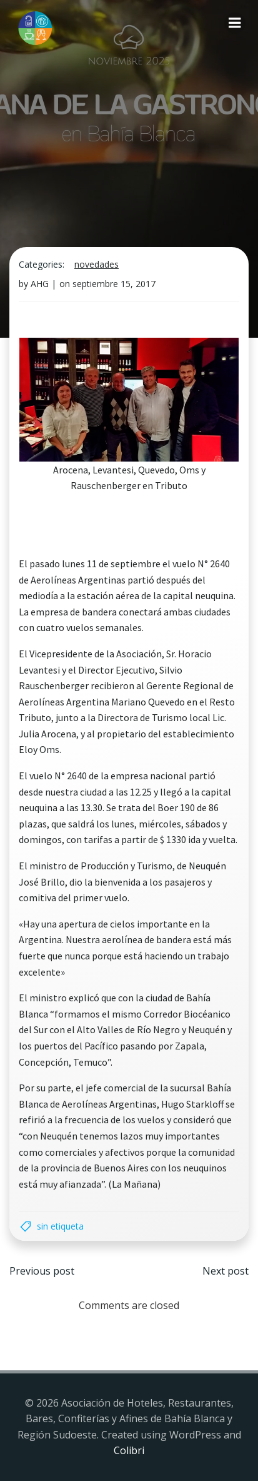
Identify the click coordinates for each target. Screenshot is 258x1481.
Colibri (129, 1450)
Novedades (96, 264)
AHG (40, 284)
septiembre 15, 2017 (114, 284)
